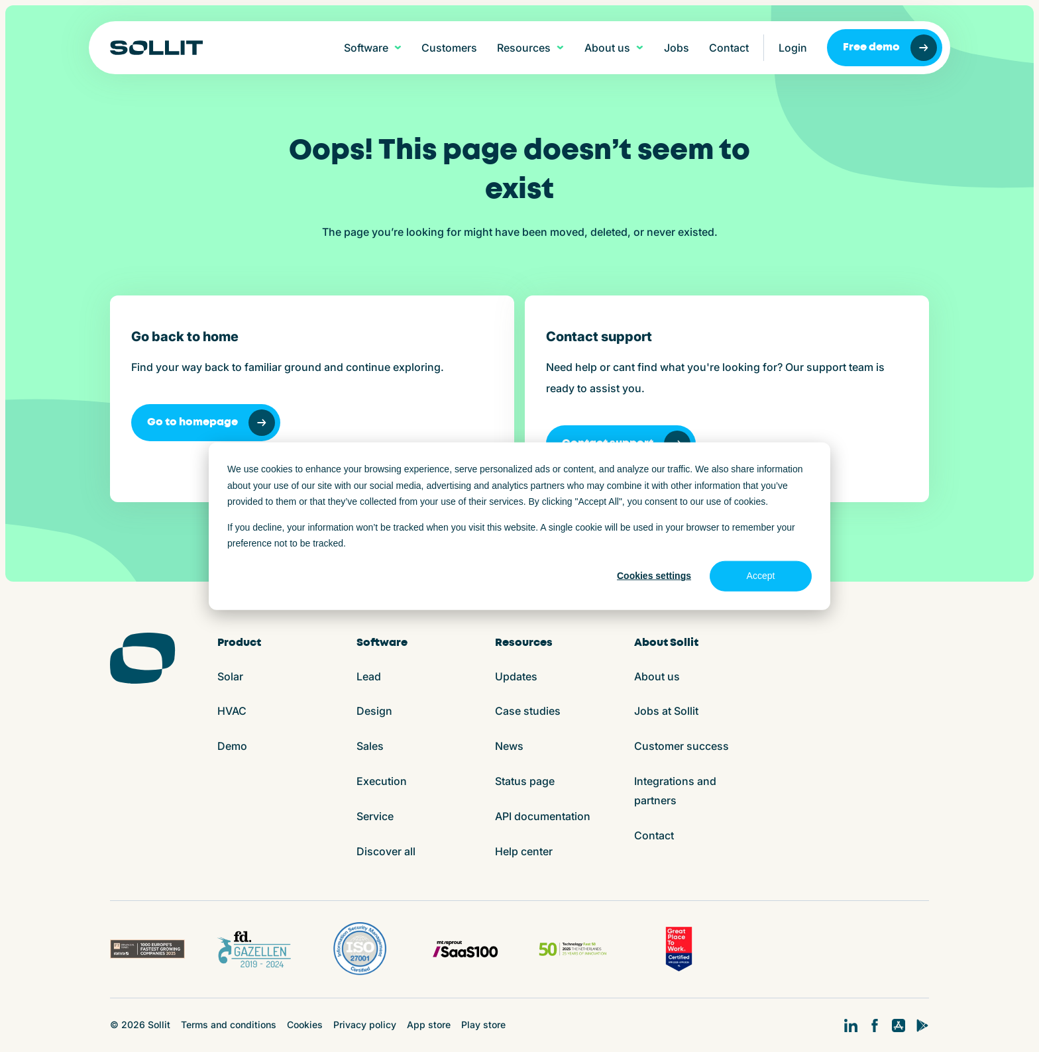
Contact (729, 47)
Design (374, 710)
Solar (230, 676)
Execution (381, 781)
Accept (761, 575)
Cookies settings (654, 575)
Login (793, 47)
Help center (524, 851)
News (509, 746)
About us (657, 676)
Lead (368, 676)
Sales (370, 746)
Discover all (385, 851)
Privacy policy (364, 1024)
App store (429, 1024)
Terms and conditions (228, 1024)
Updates (516, 676)
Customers (449, 47)
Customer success (681, 746)
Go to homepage (211, 422)
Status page (525, 781)
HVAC (231, 710)
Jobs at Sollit (666, 710)
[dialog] (519, 526)
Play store (483, 1024)
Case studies (528, 710)
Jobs (676, 47)
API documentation (542, 816)
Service (375, 816)
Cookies (305, 1024)
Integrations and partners (675, 790)
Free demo (890, 47)
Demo (232, 746)
